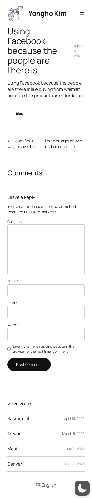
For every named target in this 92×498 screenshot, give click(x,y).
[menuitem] (46, 485)
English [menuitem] (49, 485)
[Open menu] (82, 13)
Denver (14, 463)
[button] (82, 488)
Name (12, 280)
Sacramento (19, 418)
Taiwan (14, 433)
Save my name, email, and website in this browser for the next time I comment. (43, 349)
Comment (16, 221)
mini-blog (15, 113)
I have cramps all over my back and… (63, 143)
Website (13, 324)
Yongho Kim (47, 13)
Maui (12, 448)
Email (12, 302)
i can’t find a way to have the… (22, 143)
